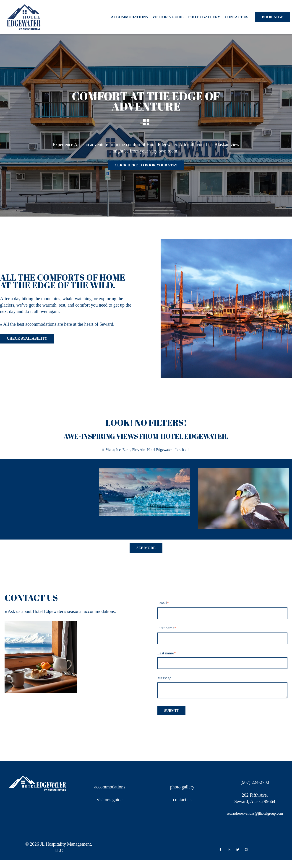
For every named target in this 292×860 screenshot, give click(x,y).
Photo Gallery (204, 17)
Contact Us (236, 17)
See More (146, 548)
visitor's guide (110, 799)
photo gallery (182, 786)
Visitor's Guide (168, 17)
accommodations (109, 786)
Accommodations (129, 17)
